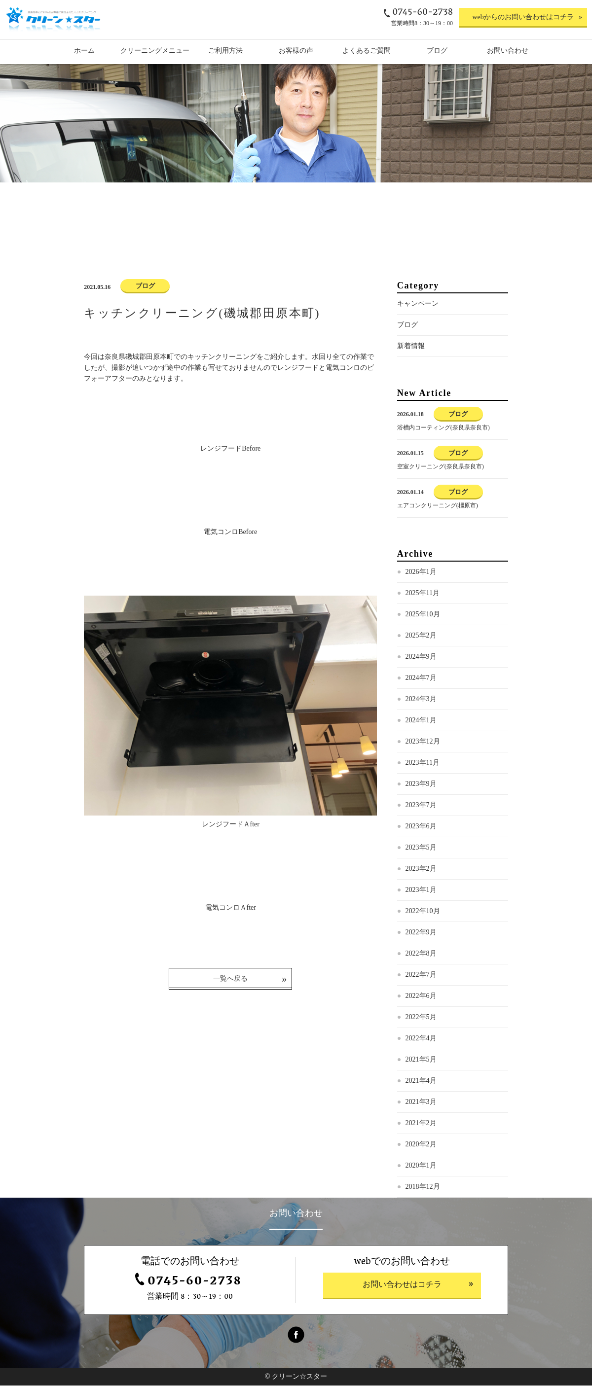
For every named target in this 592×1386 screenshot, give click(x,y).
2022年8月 (421, 954)
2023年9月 (421, 784)
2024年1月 (421, 721)
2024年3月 (421, 700)
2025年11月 (423, 594)
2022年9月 (421, 933)
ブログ (407, 325)
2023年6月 (421, 827)
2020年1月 (421, 1166)
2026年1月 (421, 572)
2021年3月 (421, 1102)
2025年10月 (423, 615)
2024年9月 (421, 657)
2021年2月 (421, 1124)
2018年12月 (423, 1187)
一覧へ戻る (230, 979)
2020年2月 (421, 1145)
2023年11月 (423, 763)
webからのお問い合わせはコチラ (522, 17)
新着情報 (411, 347)
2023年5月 (421, 848)
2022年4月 (421, 1039)
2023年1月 (421, 890)
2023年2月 (421, 869)
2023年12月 (423, 742)
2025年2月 (421, 636)
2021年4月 (421, 1081)
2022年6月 (421, 996)
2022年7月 (421, 975)
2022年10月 (423, 912)
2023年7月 (421, 806)
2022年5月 (421, 1018)
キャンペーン (418, 304)
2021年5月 (421, 1060)
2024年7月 (421, 678)
